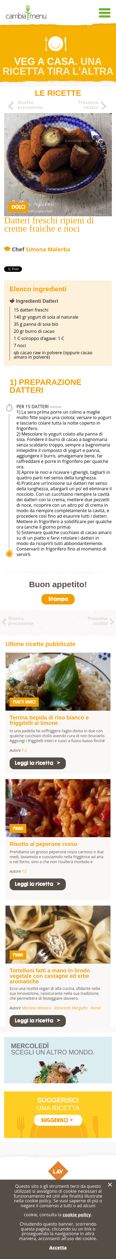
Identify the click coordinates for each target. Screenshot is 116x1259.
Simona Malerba (48, 249)
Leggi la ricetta (38, 763)
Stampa (58, 599)
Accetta (58, 1247)
